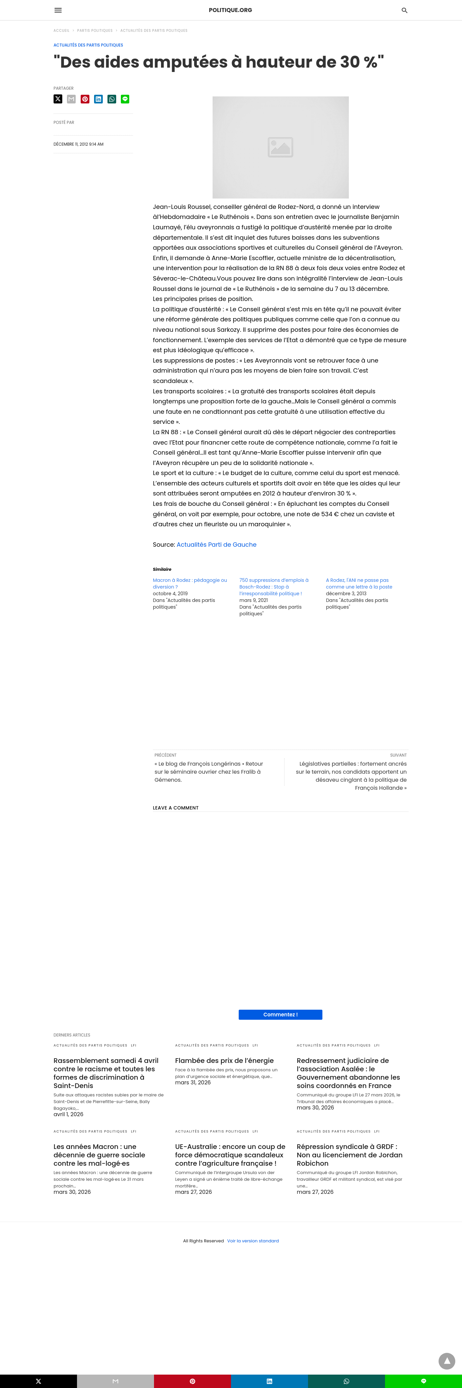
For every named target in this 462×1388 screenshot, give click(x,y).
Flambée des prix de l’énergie (224, 1060)
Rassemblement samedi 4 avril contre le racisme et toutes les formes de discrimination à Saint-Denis (106, 1073)
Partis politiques (95, 30)
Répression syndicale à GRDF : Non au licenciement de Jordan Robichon (350, 1155)
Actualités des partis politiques (154, 30)
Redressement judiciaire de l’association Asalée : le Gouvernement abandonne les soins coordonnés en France (348, 1073)
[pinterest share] (85, 99)
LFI (134, 1045)
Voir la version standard (253, 1241)
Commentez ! (280, 1014)
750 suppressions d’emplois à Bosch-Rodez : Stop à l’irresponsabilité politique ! (274, 587)
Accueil (62, 30)
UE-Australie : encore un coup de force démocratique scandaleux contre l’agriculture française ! (230, 1155)
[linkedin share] (98, 99)
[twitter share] (58, 98)
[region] (280, 682)
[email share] (71, 99)
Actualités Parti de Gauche (217, 544)
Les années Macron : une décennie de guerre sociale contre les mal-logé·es (99, 1155)
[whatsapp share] (111, 99)
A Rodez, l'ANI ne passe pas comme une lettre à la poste (359, 583)
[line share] (125, 99)
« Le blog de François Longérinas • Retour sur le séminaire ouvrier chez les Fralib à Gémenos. (209, 772)
